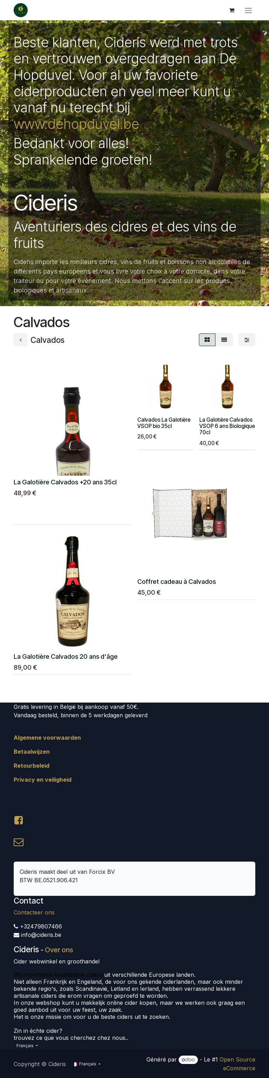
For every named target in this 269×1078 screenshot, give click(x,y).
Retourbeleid (31, 765)
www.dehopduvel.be (76, 124)
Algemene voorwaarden (47, 737)
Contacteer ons (34, 912)
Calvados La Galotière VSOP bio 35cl (164, 422)
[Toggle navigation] (248, 10)
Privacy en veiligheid (42, 779)
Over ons (59, 950)
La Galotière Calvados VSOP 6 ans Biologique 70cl (227, 426)
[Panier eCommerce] (232, 10)
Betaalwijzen (32, 751)
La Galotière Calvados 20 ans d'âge (66, 657)
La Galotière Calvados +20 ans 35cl (65, 482)
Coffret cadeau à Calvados (176, 582)
